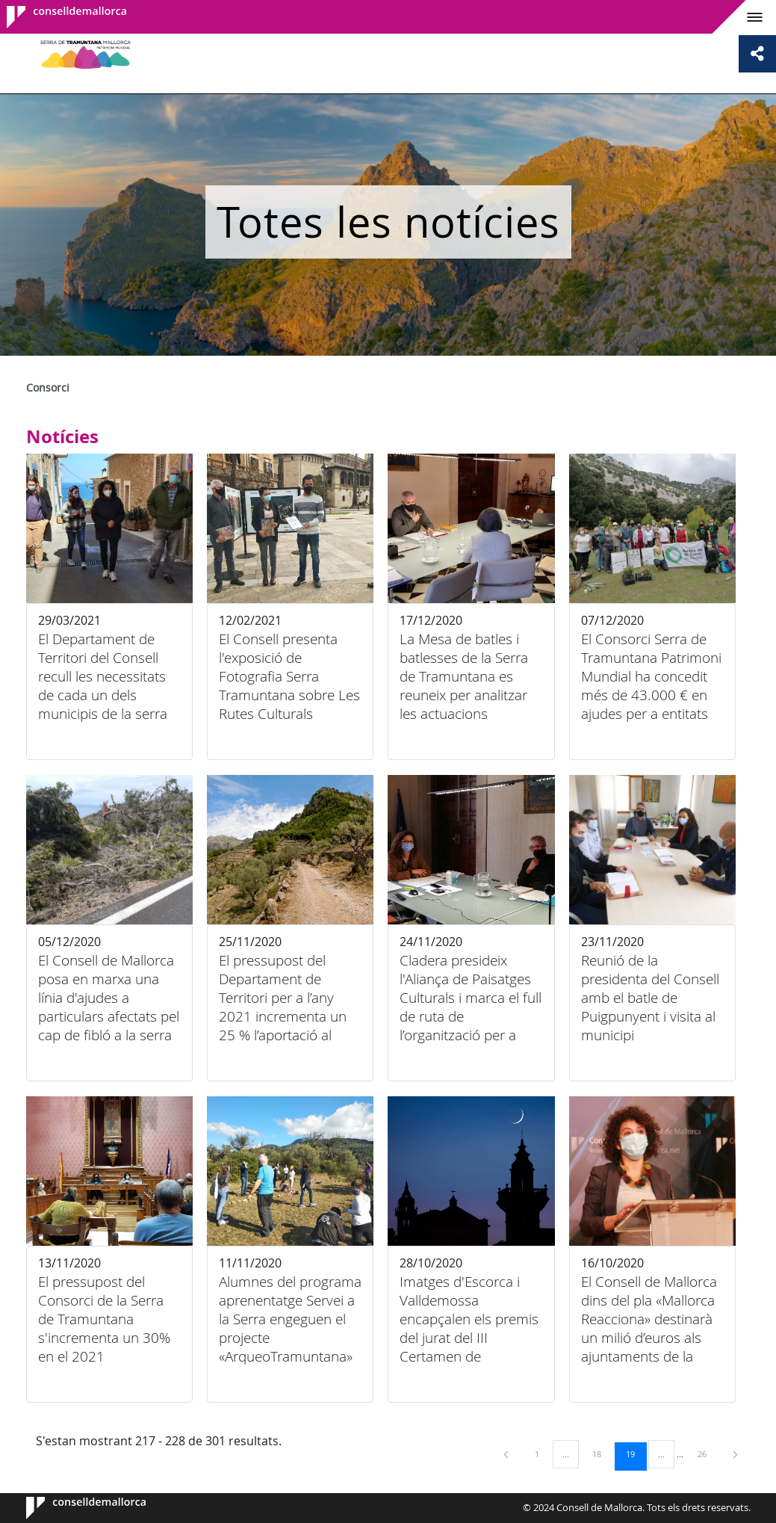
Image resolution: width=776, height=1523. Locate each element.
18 (602, 1453)
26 (707, 1453)
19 (635, 1453)
